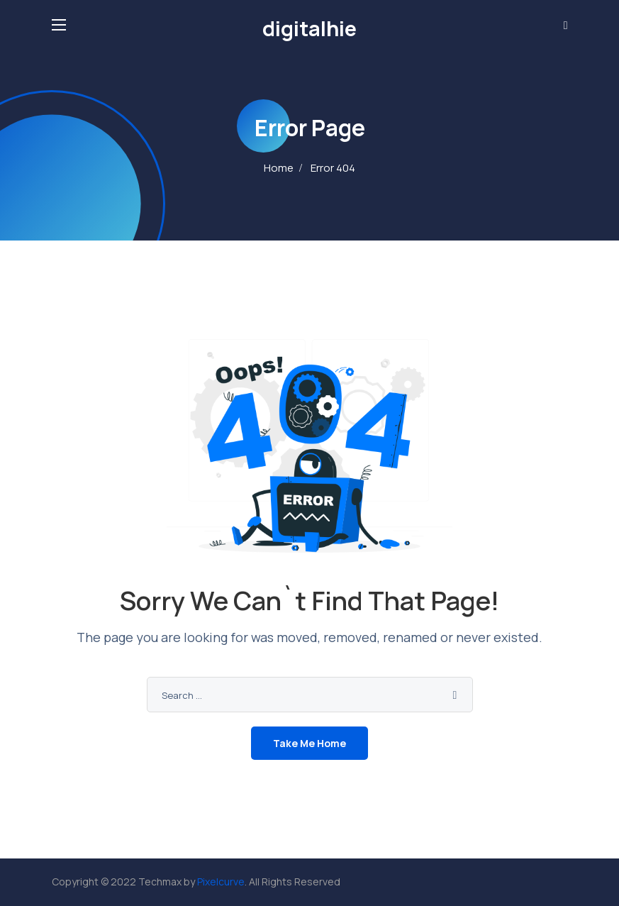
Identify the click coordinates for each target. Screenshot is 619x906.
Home (279, 167)
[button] (566, 25)
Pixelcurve (221, 881)
